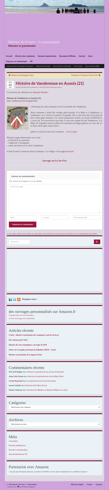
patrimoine (58, 87)
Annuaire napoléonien (47, 56)
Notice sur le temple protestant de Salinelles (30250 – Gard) (32, 350)
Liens (90, 56)
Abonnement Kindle (43, 66)
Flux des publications (17, 445)
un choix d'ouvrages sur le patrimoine (22, 318)
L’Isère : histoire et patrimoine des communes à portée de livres (34, 335)
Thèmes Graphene (28, 487)
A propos (98, 484)
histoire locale (50, 87)
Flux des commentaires (18, 450)
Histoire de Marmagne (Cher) (23, 75)
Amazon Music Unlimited (62, 66)
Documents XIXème (67, 56)
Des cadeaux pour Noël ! (18, 340)
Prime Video (78, 66)
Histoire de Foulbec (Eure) (36, 385)
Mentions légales (77, 484)
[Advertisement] (54, 33)
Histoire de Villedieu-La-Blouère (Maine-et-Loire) (47, 390)
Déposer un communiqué (16, 61)
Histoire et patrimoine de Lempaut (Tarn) (25, 355)
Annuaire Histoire (40, 92)
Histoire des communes (25, 56)
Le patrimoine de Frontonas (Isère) (41, 381)
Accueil (9, 56)
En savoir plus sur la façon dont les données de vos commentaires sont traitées (70, 234)
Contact (82, 56)
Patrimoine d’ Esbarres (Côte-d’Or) (84, 75)
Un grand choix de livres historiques (21, 315)
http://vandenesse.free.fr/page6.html (22, 101)
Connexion (13, 441)
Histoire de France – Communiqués (32, 42)
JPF (31, 61)
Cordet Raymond (16, 381)
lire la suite (71, 132)
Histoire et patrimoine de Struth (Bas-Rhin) (45, 376)
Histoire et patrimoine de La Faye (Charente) (45, 372)
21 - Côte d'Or (41, 87)
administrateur (22, 87)
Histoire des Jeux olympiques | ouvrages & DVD (28, 345)
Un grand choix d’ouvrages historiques (19, 66)
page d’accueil (67, 151)
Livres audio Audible (92, 66)
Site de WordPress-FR (18, 454)
